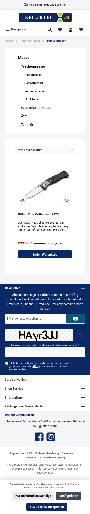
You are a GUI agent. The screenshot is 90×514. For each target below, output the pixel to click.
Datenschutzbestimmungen (40, 363)
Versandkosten (73, 464)
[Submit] (75, 319)
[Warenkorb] (82, 29)
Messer (24, 57)
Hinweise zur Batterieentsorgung (45, 457)
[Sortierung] (45, 150)
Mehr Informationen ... (55, 487)
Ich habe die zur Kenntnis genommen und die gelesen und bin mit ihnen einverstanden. (40, 366)
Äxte (24, 116)
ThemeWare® (45, 472)
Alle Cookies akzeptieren (47, 507)
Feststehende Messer (37, 108)
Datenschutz (69, 453)
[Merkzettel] (60, 29)
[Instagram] (50, 436)
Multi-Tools (31, 99)
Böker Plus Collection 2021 (38, 214)
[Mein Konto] (70, 29)
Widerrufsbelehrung (47, 453)
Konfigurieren (68, 496)
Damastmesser (33, 83)
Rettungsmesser (34, 91)
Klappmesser (33, 75)
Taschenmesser (33, 66)
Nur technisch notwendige (33, 496)
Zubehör (27, 125)
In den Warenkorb (45, 254)
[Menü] (15, 29)
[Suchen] (49, 29)
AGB (35, 366)
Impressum (17, 453)
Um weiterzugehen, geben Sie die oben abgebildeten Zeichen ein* (45, 345)
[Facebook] (39, 436)
